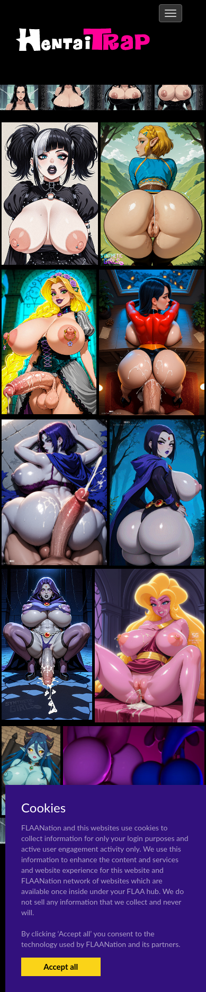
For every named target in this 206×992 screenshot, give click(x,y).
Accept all (60, 966)
